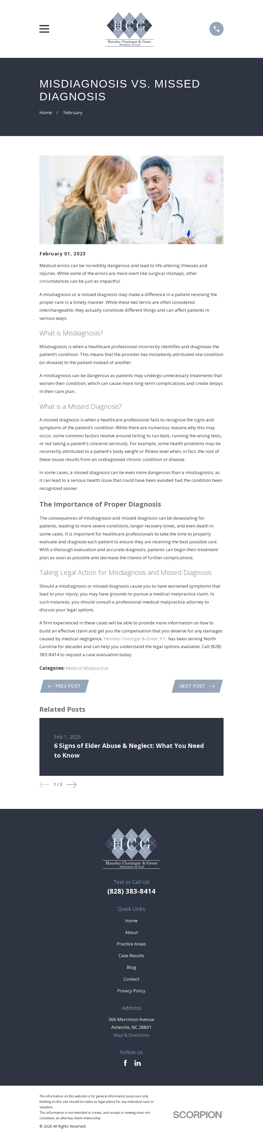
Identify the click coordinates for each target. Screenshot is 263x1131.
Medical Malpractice (87, 668)
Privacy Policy (131, 991)
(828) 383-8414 (131, 891)
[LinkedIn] (138, 1064)
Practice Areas (131, 945)
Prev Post (65, 686)
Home (131, 921)
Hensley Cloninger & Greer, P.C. (135, 639)
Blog (131, 968)
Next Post (196, 686)
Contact (131, 979)
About (131, 933)
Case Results (131, 956)
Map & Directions (131, 1036)
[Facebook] (125, 1064)
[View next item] (72, 785)
